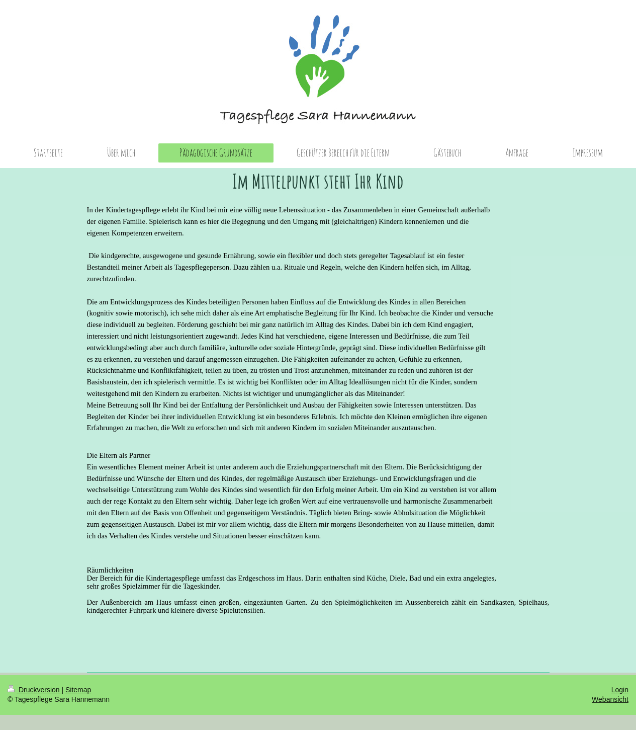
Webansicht (610, 699)
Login (619, 690)
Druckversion (34, 690)
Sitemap (78, 690)
